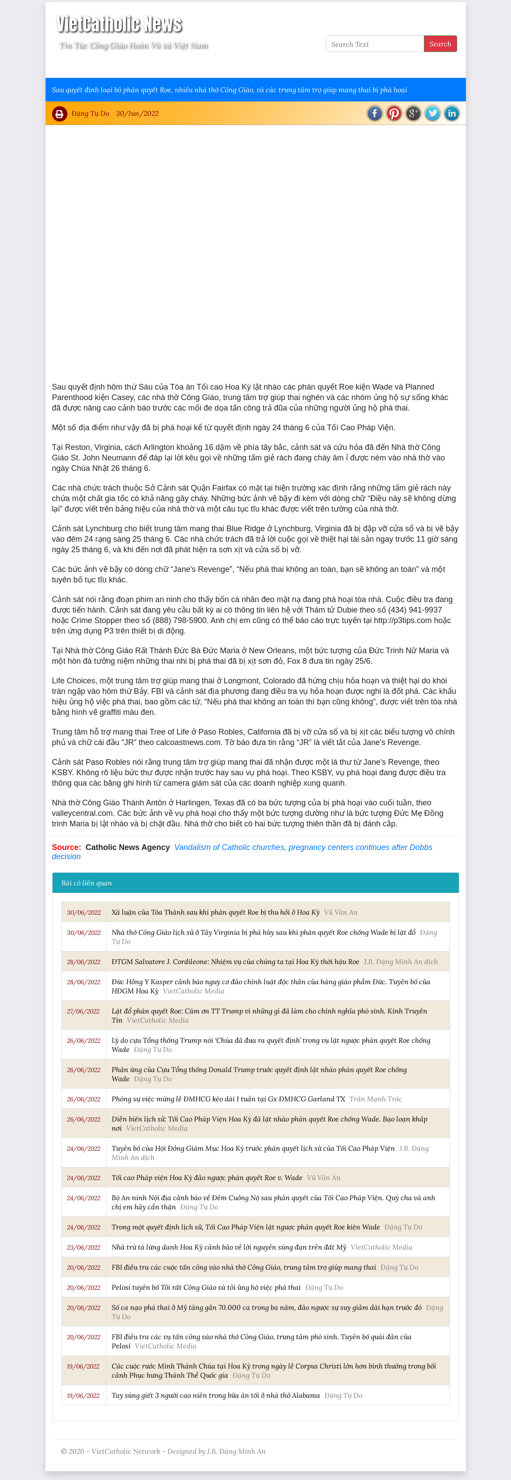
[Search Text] (375, 43)
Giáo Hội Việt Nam (140, 66)
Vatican (86, 66)
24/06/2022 (83, 1149)
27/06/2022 (83, 1011)
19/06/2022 (83, 1366)
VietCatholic (283, 66)
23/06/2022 (83, 1247)
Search (440, 43)
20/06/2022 (83, 1267)
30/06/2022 (84, 912)
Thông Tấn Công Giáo (217, 66)
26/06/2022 (83, 1041)
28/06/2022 (83, 962)
